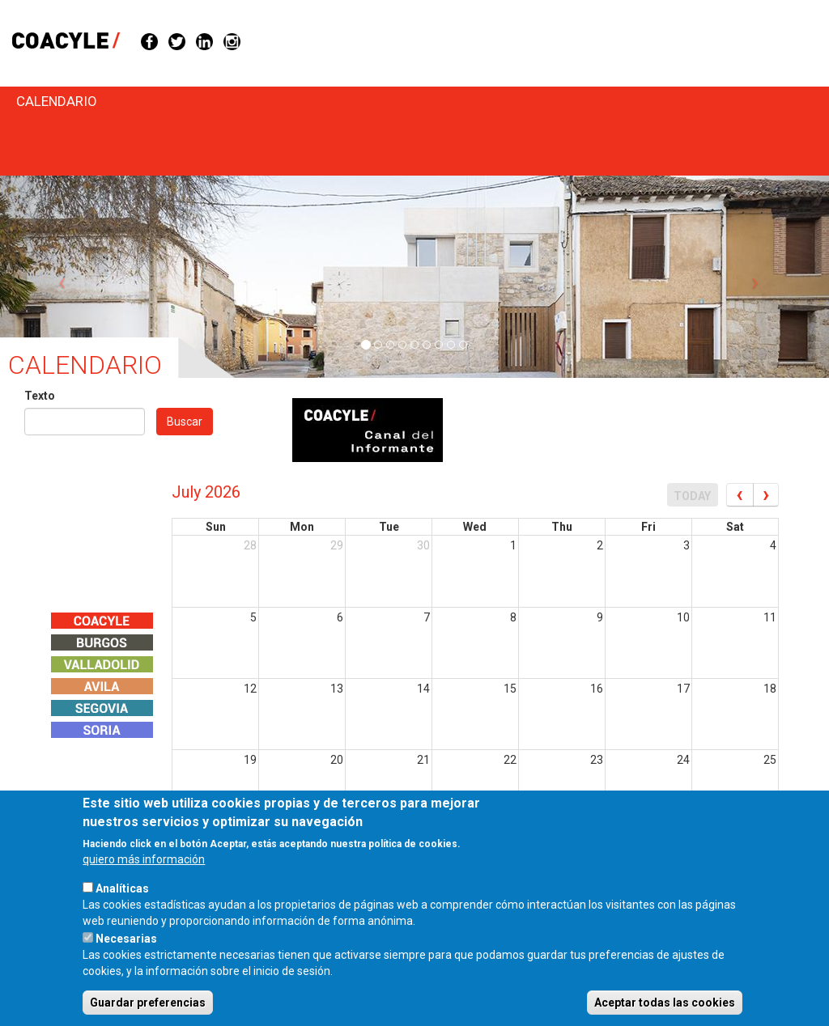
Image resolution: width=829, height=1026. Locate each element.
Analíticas (122, 909)
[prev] (739, 495)
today (692, 496)
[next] (766, 495)
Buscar (184, 421)
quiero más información (144, 880)
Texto (39, 395)
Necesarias (126, 959)
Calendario (56, 101)
